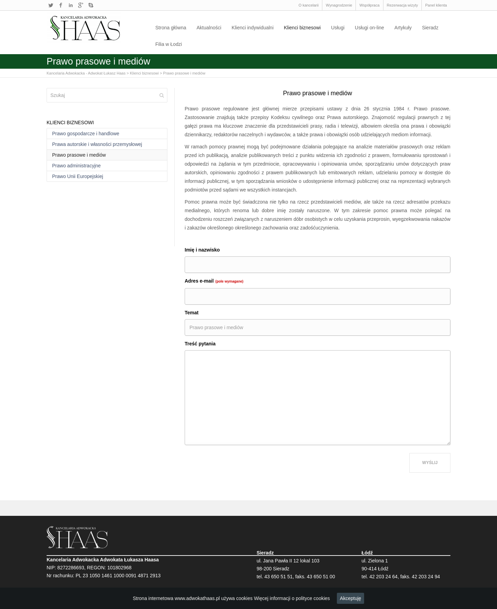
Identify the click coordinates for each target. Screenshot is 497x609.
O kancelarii (309, 5)
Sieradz (430, 27)
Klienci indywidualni (252, 27)
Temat (191, 312)
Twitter (51, 5)
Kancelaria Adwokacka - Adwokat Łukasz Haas (86, 73)
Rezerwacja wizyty (402, 5)
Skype (91, 5)
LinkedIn (71, 5)
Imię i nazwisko (202, 250)
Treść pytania (200, 343)
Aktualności (209, 27)
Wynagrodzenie (339, 5)
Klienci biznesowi (302, 27)
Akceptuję (350, 598)
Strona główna (170, 27)
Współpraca (369, 5)
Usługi (337, 27)
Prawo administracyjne (76, 165)
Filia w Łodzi (168, 44)
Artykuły (403, 27)
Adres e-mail (214, 281)
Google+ (81, 5)
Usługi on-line (369, 27)
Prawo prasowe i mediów (184, 73)
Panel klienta (436, 5)
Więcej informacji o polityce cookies (292, 598)
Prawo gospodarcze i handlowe (85, 133)
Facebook (61, 5)
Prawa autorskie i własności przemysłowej (97, 144)
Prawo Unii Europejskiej (77, 176)
